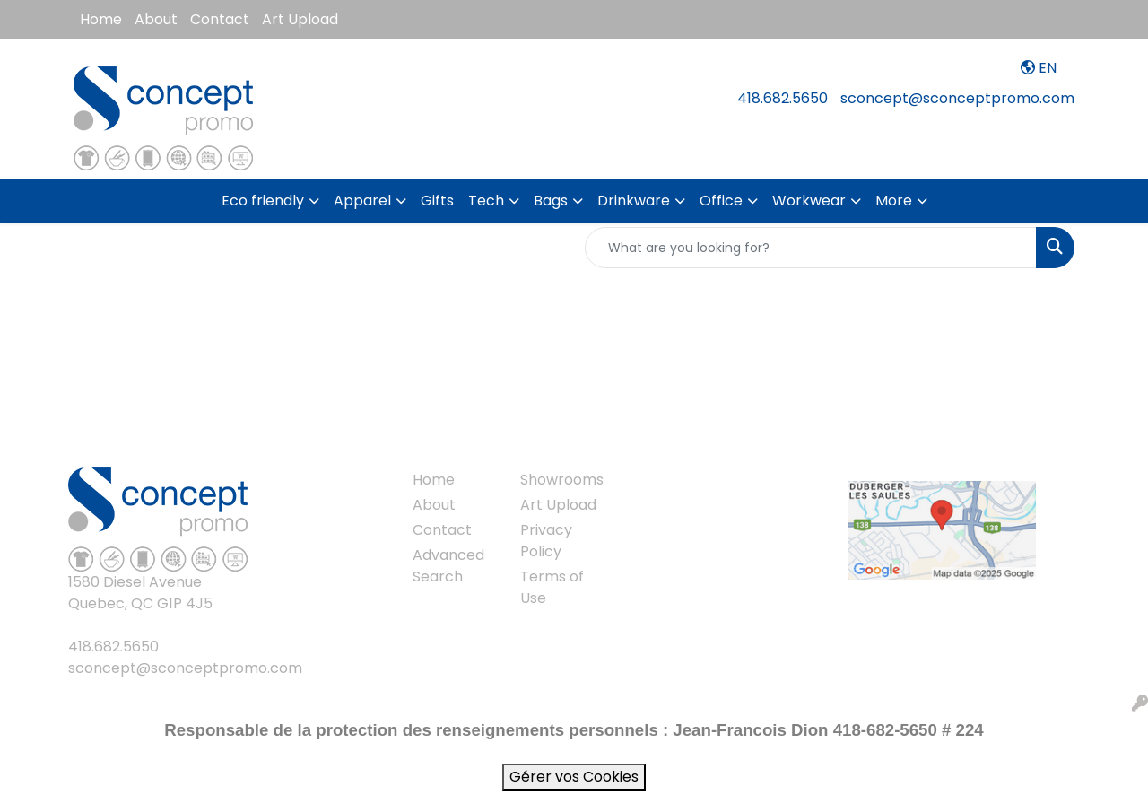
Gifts (437, 200)
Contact (219, 19)
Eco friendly (263, 200)
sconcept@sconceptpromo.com (957, 98)
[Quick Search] (811, 247)
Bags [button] (551, 200)
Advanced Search (448, 566)
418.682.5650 (782, 98)
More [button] (893, 200)
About (156, 19)
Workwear (809, 200)
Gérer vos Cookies (574, 776)
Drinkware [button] (633, 200)
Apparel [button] (362, 200)
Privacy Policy (546, 541)
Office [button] (721, 200)
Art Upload (300, 19)
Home (101, 19)
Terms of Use (552, 587)
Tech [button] (486, 200)
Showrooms (562, 479)
